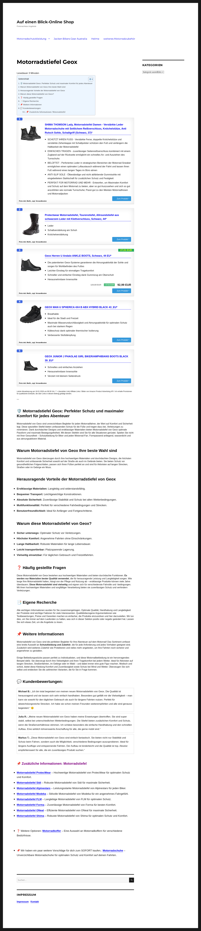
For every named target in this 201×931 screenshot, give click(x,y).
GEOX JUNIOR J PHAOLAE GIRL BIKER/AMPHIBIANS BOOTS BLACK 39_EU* (86, 358)
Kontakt (35, 901)
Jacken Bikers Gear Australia (70, 38)
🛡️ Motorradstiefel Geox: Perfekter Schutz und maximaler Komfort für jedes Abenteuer (56, 83)
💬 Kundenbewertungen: (30, 108)
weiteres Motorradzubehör (119, 38)
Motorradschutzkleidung (31, 38)
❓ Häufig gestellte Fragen (31, 98)
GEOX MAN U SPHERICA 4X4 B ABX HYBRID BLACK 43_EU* (81, 307)
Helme (95, 38)
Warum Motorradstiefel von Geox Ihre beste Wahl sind (42, 87)
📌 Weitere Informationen (31, 105)
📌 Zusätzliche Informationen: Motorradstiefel (45, 112)
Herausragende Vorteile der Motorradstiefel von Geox (42, 90)
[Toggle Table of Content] (89, 79)
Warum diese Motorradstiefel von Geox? (37, 94)
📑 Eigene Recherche (29, 101)
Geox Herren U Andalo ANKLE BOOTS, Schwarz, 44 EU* (78, 255)
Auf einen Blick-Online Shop (45, 22)
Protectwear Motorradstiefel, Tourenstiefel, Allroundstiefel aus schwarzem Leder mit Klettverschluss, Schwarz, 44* (82, 217)
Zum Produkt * (123, 199)
